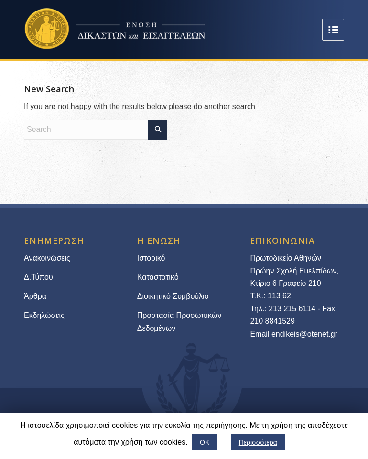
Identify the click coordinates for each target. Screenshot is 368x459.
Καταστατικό (159, 277)
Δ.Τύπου (38, 277)
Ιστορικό (151, 258)
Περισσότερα (258, 442)
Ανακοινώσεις (47, 258)
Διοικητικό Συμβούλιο (173, 296)
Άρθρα (35, 296)
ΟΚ (204, 442)
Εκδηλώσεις (44, 315)
